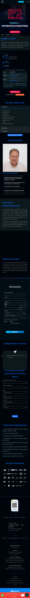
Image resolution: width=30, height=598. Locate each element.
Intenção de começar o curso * (9, 380)
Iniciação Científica (15, 578)
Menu (27, 1)
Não (12, 321)
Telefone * (6, 302)
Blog (9, 538)
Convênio (22, 538)
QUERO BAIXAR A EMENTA (15, 135)
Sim (6, 321)
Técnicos (7, 34)
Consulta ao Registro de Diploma (15, 580)
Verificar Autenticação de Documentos (15, 582)
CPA (26, 538)
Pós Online (16, 517)
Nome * (4, 390)
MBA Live (11, 517)
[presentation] (11, 327)
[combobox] (7, 304)
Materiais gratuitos (15, 538)
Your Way (15, 576)
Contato (15, 584)
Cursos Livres (22, 517)
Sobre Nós (4, 538)
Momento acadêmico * (10, 315)
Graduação (6, 517)
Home (2, 34)
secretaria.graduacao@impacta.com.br (15, 562)
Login (21, 1)
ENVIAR (15, 332)
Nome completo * (8, 292)
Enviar (15, 416)
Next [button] (27, 355)
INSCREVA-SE (15, 32)
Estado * (6, 310)
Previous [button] (2, 355)
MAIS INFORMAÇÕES (20, 94)
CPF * (5, 306)
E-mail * (6, 297)
